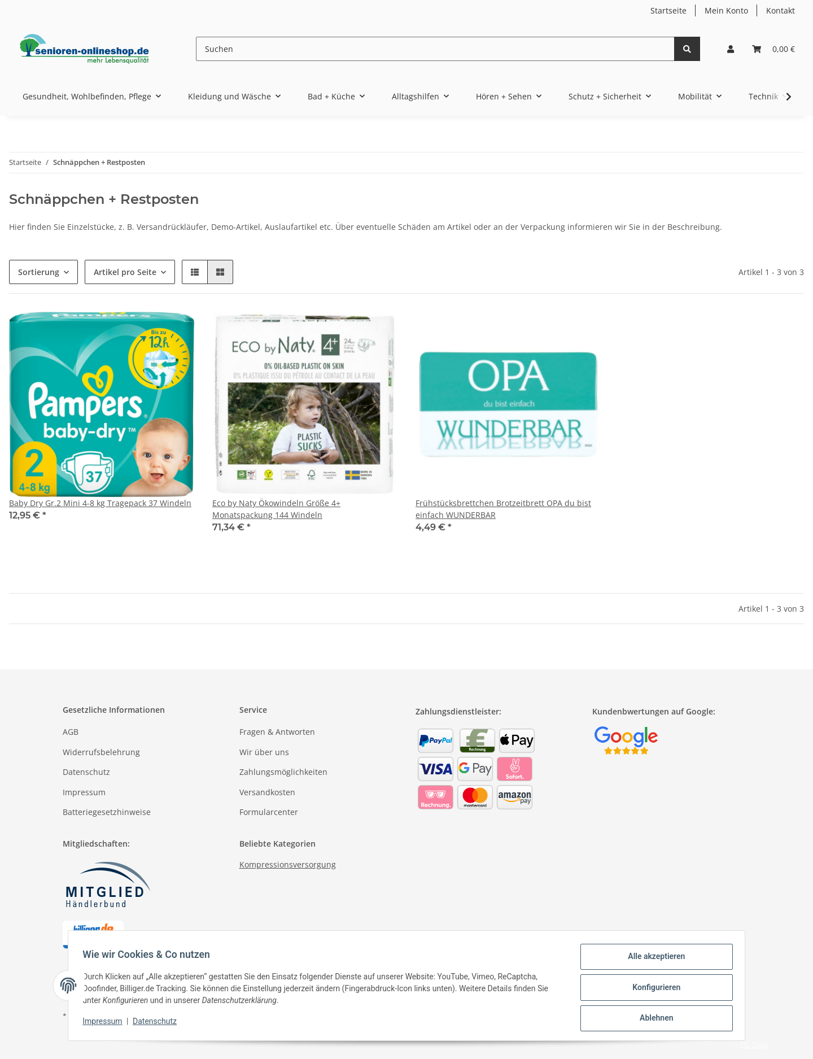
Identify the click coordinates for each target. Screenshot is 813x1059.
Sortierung (38, 272)
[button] (730, 48)
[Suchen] (435, 49)
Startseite (668, 10)
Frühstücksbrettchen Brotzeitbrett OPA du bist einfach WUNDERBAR (503, 509)
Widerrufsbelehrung (101, 752)
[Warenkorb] (773, 48)
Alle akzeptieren (652, 960)
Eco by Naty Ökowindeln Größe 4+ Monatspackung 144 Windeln (276, 509)
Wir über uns (264, 752)
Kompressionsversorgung (287, 864)
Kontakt (780, 10)
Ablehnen (652, 1018)
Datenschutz (86, 771)
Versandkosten (267, 792)
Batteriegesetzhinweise (107, 812)
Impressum (84, 792)
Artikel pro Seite (125, 272)
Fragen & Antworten (277, 731)
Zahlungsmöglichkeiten (283, 771)
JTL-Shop (754, 1044)
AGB (70, 731)
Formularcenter (268, 812)
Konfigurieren (652, 989)
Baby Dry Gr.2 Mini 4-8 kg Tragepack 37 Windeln (100, 503)
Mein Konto (726, 10)
